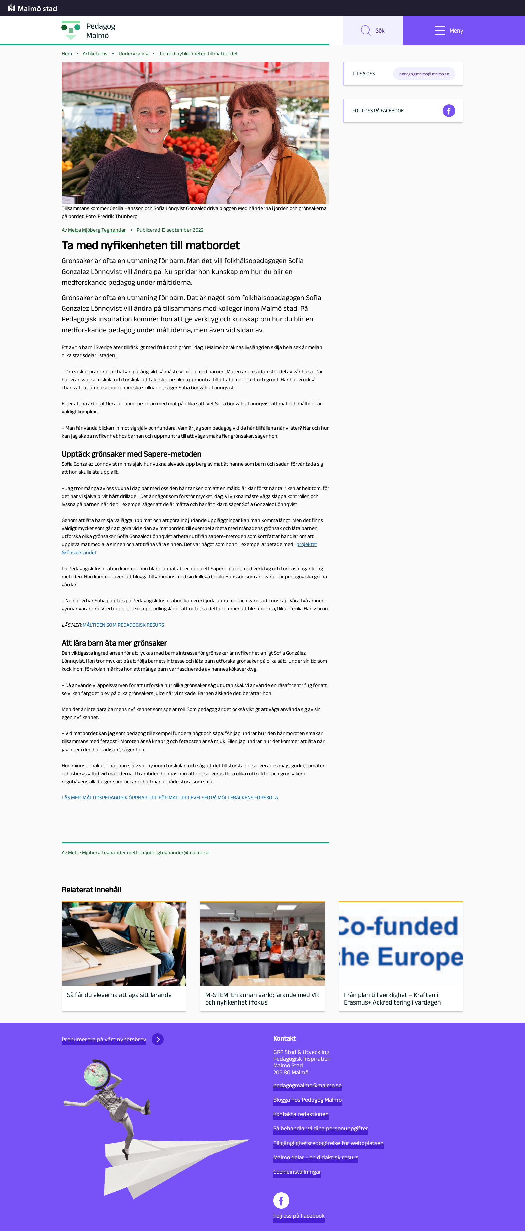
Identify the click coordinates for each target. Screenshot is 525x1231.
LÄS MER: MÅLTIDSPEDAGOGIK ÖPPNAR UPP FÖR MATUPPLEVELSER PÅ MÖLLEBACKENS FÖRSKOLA (170, 798)
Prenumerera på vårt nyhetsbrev (113, 1039)
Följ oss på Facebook (299, 1205)
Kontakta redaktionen (301, 1114)
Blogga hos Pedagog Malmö (307, 1099)
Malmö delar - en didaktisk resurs (315, 1157)
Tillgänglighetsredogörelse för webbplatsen (328, 1143)
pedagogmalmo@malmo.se (307, 1085)
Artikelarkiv (95, 54)
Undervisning (133, 54)
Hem (67, 54)
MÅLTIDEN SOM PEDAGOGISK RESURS (123, 625)
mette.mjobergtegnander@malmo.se (168, 853)
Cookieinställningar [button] (297, 1171)
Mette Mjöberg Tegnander (97, 853)
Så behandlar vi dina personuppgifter (320, 1128)
